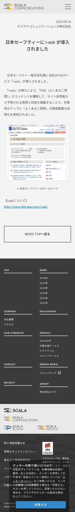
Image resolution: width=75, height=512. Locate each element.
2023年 (44, 293)
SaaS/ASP (46, 340)
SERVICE (45, 332)
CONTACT (10, 364)
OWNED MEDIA (49, 364)
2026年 (44, 277)
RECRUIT (9, 382)
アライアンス (47, 350)
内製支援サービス (49, 345)
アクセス (9, 324)
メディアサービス (49, 355)
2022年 (44, 298)
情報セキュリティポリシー (20, 451)
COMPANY (10, 311)
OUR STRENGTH (14, 332)
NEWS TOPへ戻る (37, 234)
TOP (6, 270)
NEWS (44, 270)
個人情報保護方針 (14, 443)
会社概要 (9, 319)
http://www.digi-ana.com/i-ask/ (26, 207)
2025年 (44, 282)
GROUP (44, 383)
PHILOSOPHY (48, 311)
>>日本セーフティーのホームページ (37, 188)
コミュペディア (51, 373)
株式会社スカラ (48, 391)
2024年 (44, 287)
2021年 (44, 302)
